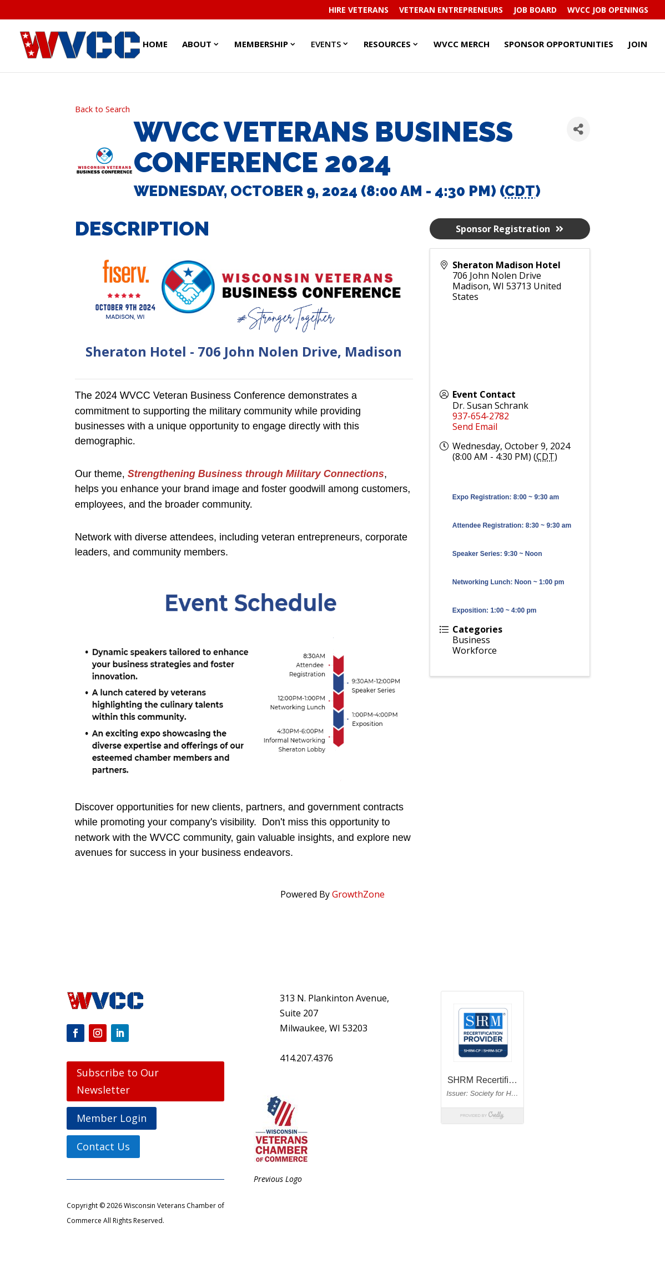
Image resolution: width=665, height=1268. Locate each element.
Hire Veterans (359, 10)
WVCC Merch (462, 43)
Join (637, 43)
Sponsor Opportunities (558, 43)
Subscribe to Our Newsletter (118, 1081)
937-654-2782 (480, 416)
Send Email (474, 426)
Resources (387, 43)
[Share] (578, 129)
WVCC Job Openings (607, 10)
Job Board (535, 10)
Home (155, 43)
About (196, 43)
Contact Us (103, 1146)
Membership (261, 43)
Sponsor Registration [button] (509, 229)
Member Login (112, 1118)
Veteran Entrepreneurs (451, 10)
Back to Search (102, 109)
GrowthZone (358, 894)
